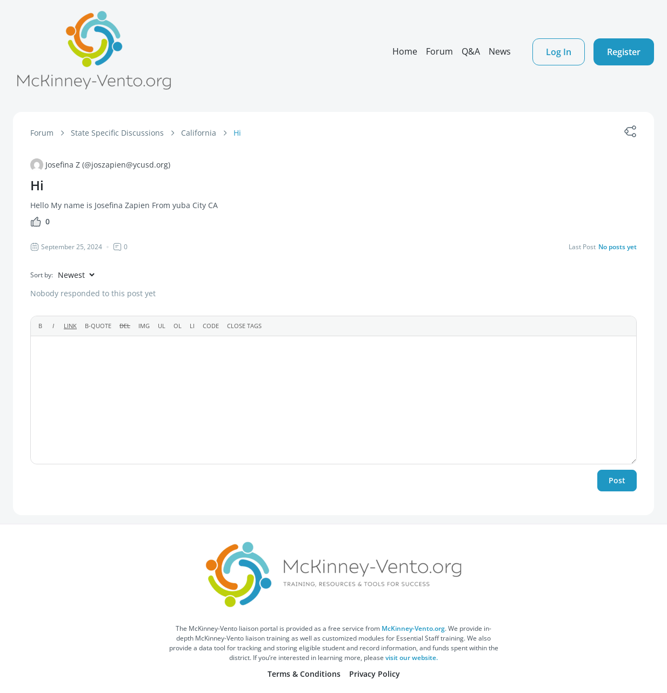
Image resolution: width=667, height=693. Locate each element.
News (500, 51)
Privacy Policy (374, 674)
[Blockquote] (98, 326)
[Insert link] (70, 326)
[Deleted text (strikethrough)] (125, 326)
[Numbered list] (177, 326)
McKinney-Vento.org (413, 628)
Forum (439, 51)
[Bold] (40, 326)
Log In (558, 52)
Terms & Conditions (304, 674)
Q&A (471, 51)
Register (624, 52)
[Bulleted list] (162, 326)
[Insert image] (144, 326)
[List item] (192, 326)
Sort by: (41, 274)
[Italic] (53, 326)
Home (404, 51)
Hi (237, 133)
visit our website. (411, 657)
